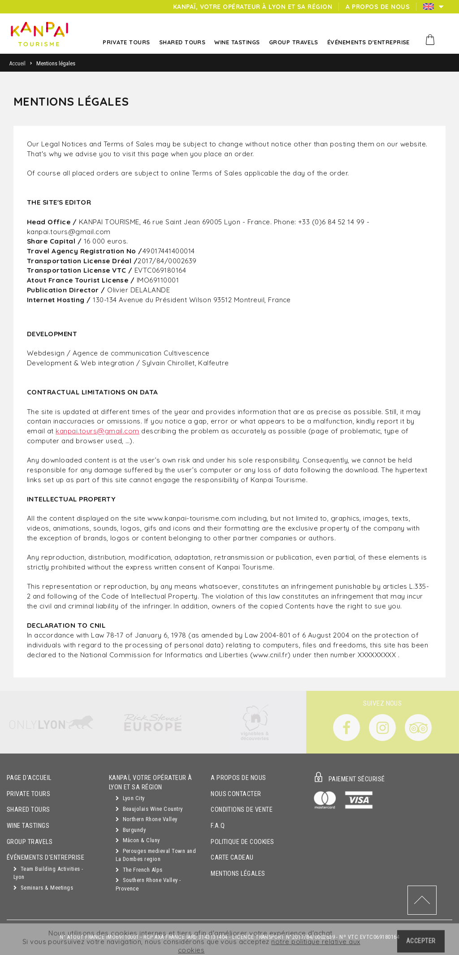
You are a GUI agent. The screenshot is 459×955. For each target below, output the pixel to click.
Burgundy (131, 830)
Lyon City (130, 798)
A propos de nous (238, 778)
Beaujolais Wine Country (149, 808)
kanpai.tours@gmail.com (97, 431)
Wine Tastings (28, 826)
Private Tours (28, 794)
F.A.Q (218, 826)
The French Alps (139, 869)
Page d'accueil (29, 778)
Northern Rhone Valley (147, 819)
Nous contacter (236, 794)
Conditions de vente (242, 810)
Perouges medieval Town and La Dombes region (156, 855)
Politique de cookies (242, 842)
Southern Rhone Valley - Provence (148, 884)
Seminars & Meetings (43, 887)
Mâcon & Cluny (138, 840)
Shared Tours (28, 810)
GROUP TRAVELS (29, 842)
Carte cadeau (232, 857)
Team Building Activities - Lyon (48, 873)
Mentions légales (238, 874)
